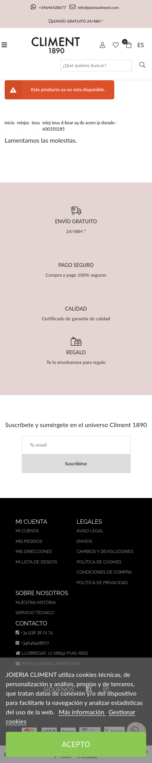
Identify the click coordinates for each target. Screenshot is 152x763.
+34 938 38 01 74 (34, 632)
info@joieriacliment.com (94, 7)
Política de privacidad (102, 582)
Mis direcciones (34, 551)
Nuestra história (36, 602)
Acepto (76, 744)
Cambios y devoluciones (105, 551)
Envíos (84, 541)
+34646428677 (49, 7)
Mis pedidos (29, 541)
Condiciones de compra (104, 572)
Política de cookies (99, 562)
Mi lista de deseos (36, 562)
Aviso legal (90, 530)
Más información (82, 711)
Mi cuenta (27, 530)
